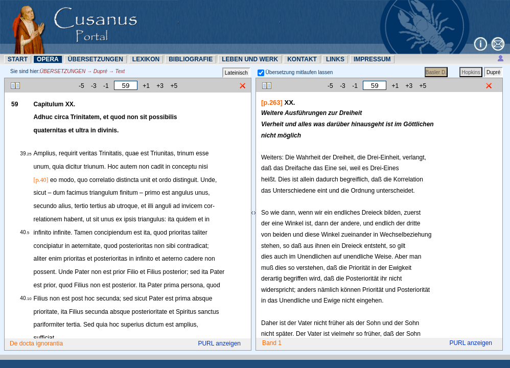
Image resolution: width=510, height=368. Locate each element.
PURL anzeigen (219, 343)
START (18, 59)
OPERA (48, 59)
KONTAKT (302, 59)
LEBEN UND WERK (250, 59)
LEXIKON (145, 59)
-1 (106, 85)
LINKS (335, 59)
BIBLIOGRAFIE (191, 59)
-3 (94, 85)
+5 (173, 85)
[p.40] (41, 179)
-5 (81, 85)
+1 (146, 85)
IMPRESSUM (372, 59)
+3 (160, 85)
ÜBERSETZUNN (95, 59)
